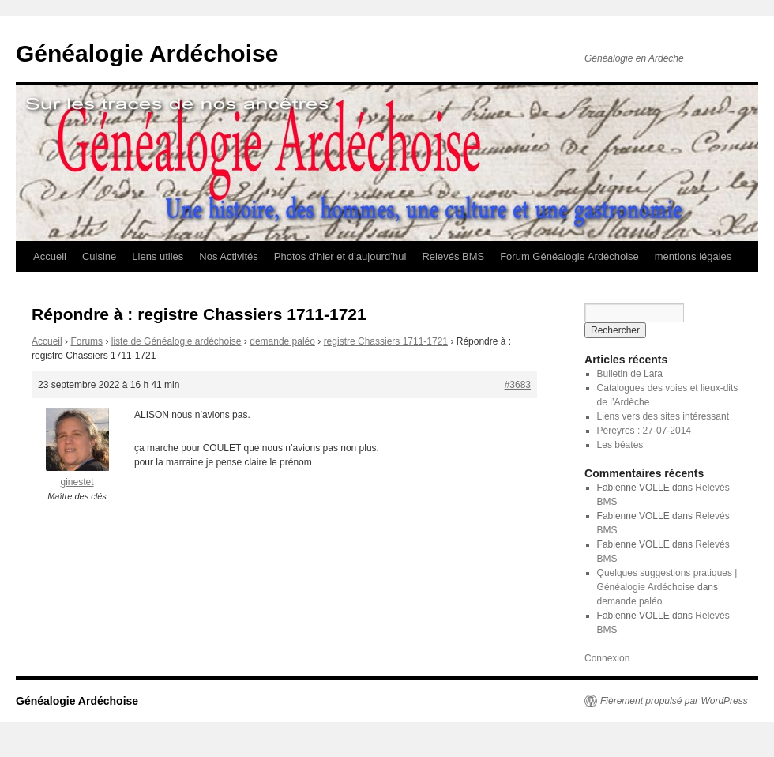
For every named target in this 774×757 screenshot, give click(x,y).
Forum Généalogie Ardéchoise (569, 256)
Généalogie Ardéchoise (147, 53)
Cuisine (99, 256)
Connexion (606, 658)
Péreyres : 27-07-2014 (644, 430)
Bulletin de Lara (630, 373)
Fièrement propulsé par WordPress (674, 700)
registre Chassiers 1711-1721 (386, 341)
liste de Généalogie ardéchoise (176, 341)
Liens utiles (157, 256)
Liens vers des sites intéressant (663, 416)
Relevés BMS (453, 256)
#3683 (518, 384)
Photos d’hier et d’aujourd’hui (340, 256)
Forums (86, 341)
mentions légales (693, 256)
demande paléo (282, 341)
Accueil (49, 256)
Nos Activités (228, 256)
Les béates (620, 444)
